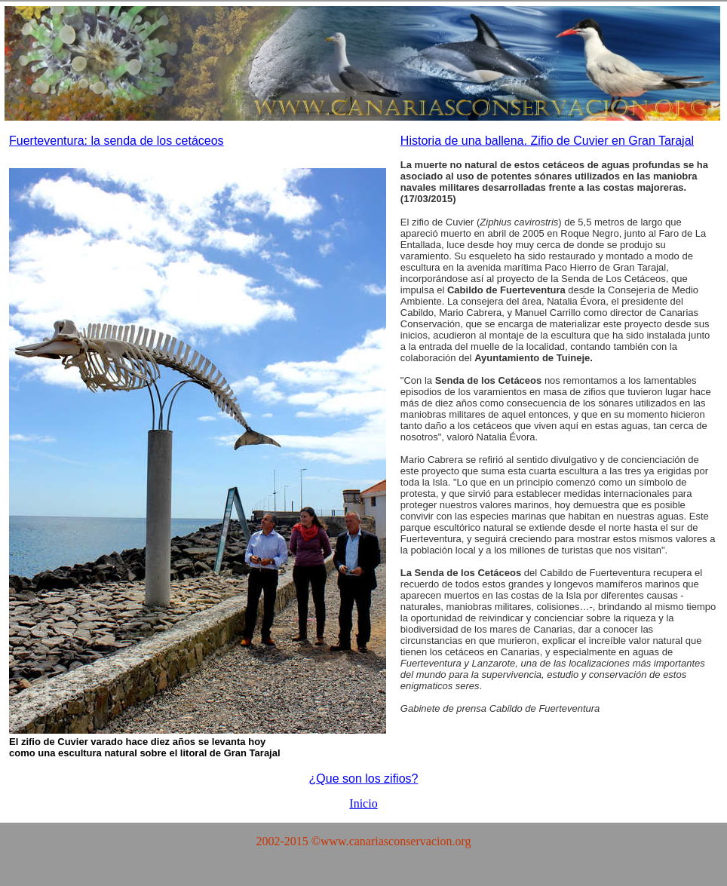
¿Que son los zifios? (364, 778)
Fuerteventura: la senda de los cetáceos (116, 140)
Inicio (363, 803)
